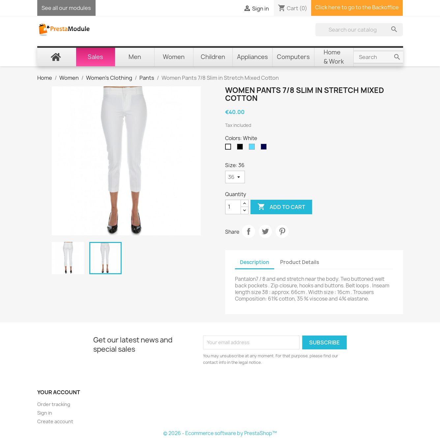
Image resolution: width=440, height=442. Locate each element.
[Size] (235, 177)
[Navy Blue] (265, 148)
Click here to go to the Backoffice (357, 7)
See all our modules (66, 8)
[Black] (241, 148)
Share (248, 231)
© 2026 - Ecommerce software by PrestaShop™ (220, 433)
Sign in (44, 413)
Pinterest (282, 231)
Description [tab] (254, 262)
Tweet (265, 231)
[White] (229, 148)
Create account (55, 421)
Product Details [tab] (299, 262)
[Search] (359, 29)
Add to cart (281, 207)
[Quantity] (233, 207)
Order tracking (53, 404)
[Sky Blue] (253, 148)
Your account (58, 392)
